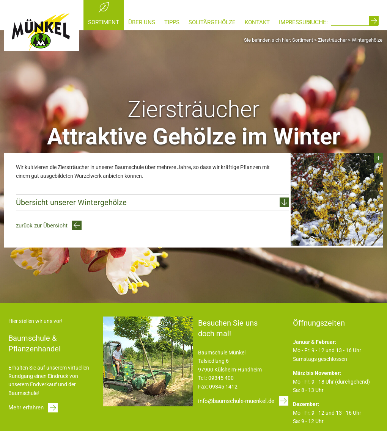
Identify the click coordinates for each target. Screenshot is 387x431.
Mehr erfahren (26, 407)
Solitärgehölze (212, 22)
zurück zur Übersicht (42, 225)
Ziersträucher (332, 40)
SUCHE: (317, 22)
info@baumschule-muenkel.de (236, 401)
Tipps (171, 22)
